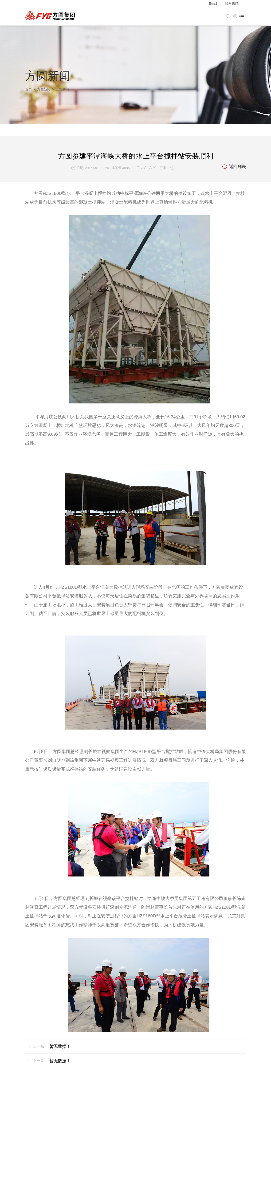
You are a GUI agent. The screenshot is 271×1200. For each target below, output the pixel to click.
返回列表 (234, 166)
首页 (28, 88)
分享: (166, 167)
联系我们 (231, 3)
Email (213, 3)
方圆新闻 (43, 88)
